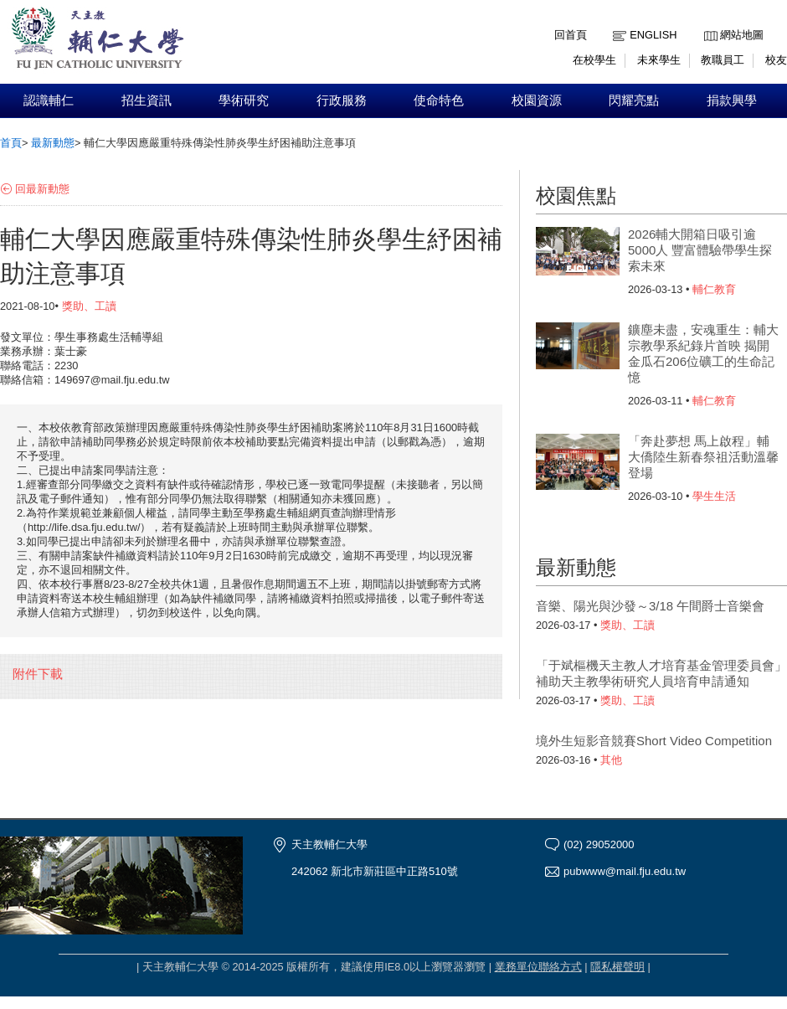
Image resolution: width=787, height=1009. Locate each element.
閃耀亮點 (634, 100)
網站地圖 (742, 34)
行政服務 (341, 100)
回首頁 (570, 34)
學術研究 (244, 100)
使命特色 (439, 100)
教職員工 (722, 60)
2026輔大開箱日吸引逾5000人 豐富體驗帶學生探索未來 (700, 250)
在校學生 (594, 60)
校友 (776, 60)
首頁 (11, 142)
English (653, 34)
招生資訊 (146, 100)
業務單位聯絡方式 (538, 966)
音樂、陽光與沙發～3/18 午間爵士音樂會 (650, 606)
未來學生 (659, 60)
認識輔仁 (48, 100)
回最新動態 (42, 189)
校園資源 (537, 100)
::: (707, 22)
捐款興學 (732, 100)
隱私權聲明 (617, 966)
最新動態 (53, 142)
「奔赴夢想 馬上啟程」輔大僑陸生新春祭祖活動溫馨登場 (703, 457)
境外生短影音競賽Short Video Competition (654, 741)
